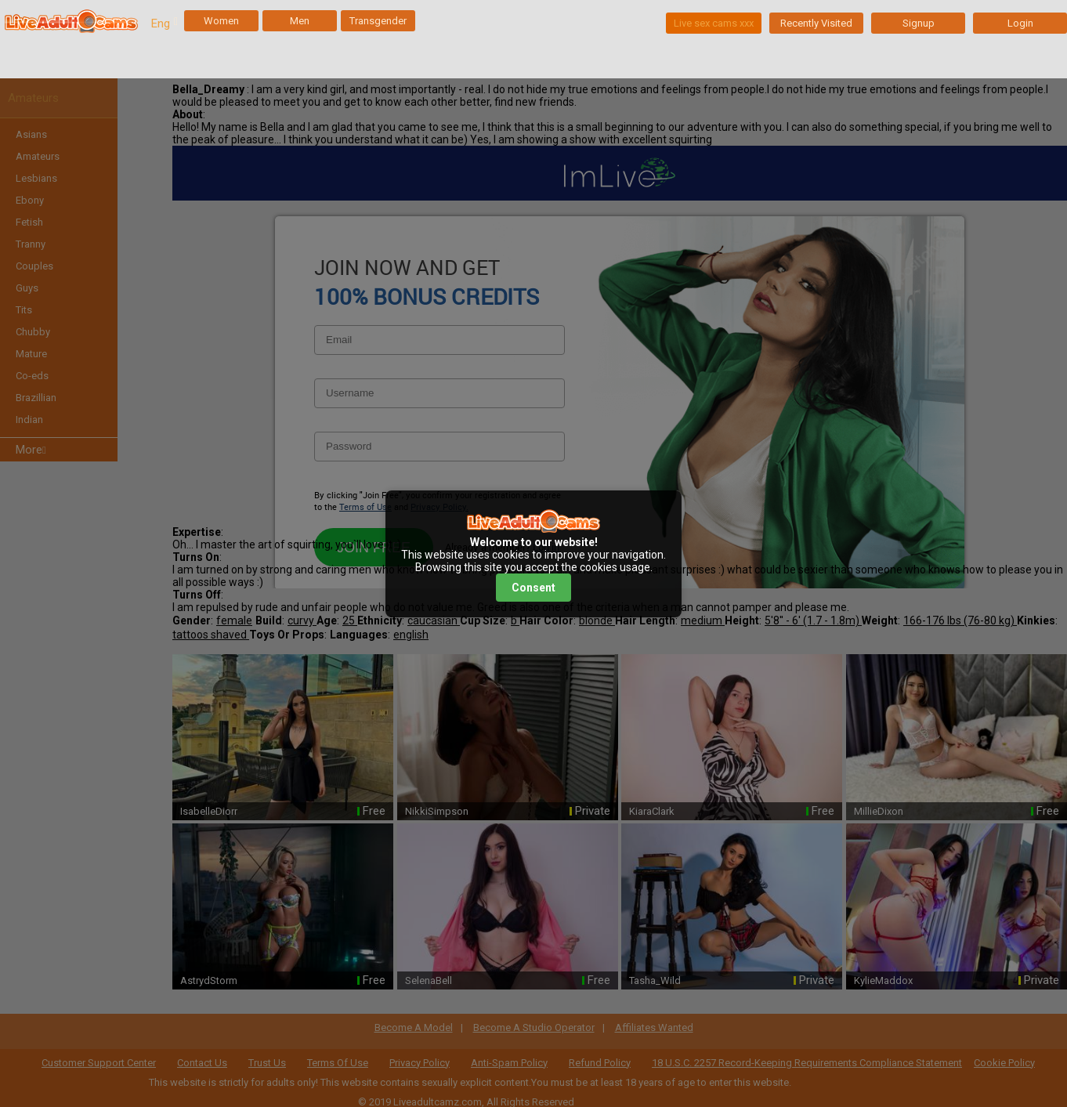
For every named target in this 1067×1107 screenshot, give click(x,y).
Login (1020, 23)
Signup (918, 23)
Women (221, 21)
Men (299, 21)
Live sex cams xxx (714, 23)
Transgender (378, 21)
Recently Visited (816, 23)
